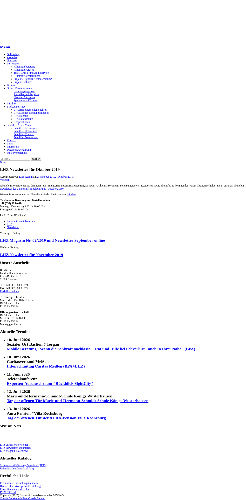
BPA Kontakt (21, 115)
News (3, 162)
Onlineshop (13, 54)
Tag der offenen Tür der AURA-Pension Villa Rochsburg (56, 418)
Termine (11, 85)
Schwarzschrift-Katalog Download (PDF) (23, 465)
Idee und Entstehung (25, 97)
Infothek (11, 103)
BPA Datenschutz (23, 118)
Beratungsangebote (24, 91)
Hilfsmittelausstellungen (27, 75)
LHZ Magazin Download (14, 450)
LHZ (9, 224)
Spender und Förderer (26, 100)
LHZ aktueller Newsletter (14, 444)
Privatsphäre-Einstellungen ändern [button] (19, 483)
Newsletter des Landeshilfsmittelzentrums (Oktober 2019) (32, 188)
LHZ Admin (26, 176)
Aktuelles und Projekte (26, 94)
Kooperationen (22, 122)
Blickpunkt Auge (16, 106)
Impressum (13, 146)
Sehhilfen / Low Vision (19, 125)
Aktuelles (12, 57)
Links (10, 143)
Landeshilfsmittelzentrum (21, 221)
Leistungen (13, 63)
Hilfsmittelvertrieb (24, 69)
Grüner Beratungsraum (19, 88)
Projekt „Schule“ (23, 82)
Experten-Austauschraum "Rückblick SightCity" (50, 383)
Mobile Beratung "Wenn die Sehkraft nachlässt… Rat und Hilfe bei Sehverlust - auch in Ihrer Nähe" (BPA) (101, 349)
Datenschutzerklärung (19, 149)
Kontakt (11, 140)
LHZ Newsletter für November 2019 (31, 254)
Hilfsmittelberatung (24, 66)
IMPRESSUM (8, 492)
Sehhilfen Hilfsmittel (25, 131)
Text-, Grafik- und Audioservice (31, 72)
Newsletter (13, 227)
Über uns (12, 60)
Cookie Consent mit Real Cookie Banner (22, 498)
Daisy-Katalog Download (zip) (17, 468)
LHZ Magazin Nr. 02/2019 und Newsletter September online (52, 240)
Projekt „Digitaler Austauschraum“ (33, 78)
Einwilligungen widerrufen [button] (15, 489)
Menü (5, 47)
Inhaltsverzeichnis (17, 152)
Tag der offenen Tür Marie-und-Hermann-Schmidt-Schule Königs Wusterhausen (77, 400)
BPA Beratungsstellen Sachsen (30, 109)
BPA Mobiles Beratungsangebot (31, 112)
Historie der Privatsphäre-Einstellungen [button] (21, 486)
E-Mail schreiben (9, 291)
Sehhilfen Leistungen (25, 128)
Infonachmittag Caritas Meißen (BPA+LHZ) (46, 366)
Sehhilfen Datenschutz (26, 137)
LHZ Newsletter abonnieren (15, 447)
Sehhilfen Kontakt (24, 134)
